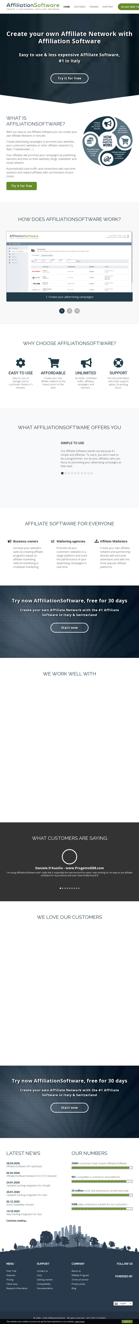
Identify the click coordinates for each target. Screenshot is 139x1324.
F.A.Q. (39, 1275)
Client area (11, 1283)
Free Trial (11, 1270)
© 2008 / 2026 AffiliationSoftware (70, 1318)
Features (80, 6)
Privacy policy (78, 1283)
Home (67, 6)
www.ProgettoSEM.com (85, 868)
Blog (74, 1288)
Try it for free (69, 78)
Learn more (80, 1321)
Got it (127, 1321)
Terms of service (80, 1279)
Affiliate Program (80, 1275)
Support (107, 6)
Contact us (42, 1270)
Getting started (44, 1279)
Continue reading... (16, 1220)
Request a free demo (16, 1288)
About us (76, 1270)
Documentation (45, 1288)
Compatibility (43, 1283)
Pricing (94, 6)
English (123, 1303)
